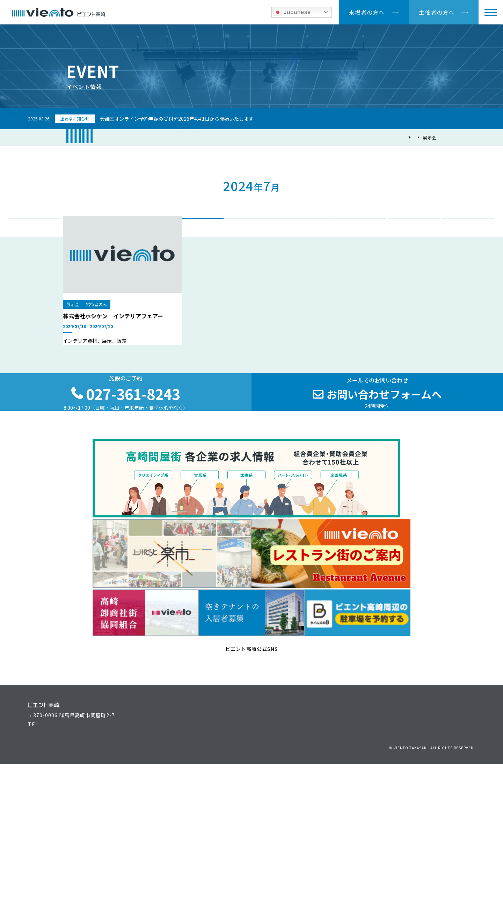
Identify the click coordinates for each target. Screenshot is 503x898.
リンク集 (433, 870)
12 (419, 211)
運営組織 (344, 820)
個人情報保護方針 (401, 870)
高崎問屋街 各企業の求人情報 (368, 853)
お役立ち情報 (283, 831)
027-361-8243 (58, 862)
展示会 (197, 242)
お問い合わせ (364, 870)
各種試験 (413, 242)
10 (357, 211)
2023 (79, 183)
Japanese (292, 12)
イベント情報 (400, 137)
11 (388, 211)
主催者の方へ (436, 12)
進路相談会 (306, 242)
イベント (143, 242)
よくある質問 (283, 853)
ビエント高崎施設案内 (196, 842)
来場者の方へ (367, 12)
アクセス (448, 820)
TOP (373, 137)
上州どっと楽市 (352, 831)
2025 (418, 183)
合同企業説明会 (251, 242)
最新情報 (278, 842)
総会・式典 (360, 242)
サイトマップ (461, 870)
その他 (468, 242)
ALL (34, 242)
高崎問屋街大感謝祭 (357, 842)
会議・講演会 (89, 242)
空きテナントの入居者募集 (201, 853)
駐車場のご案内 (456, 831)
